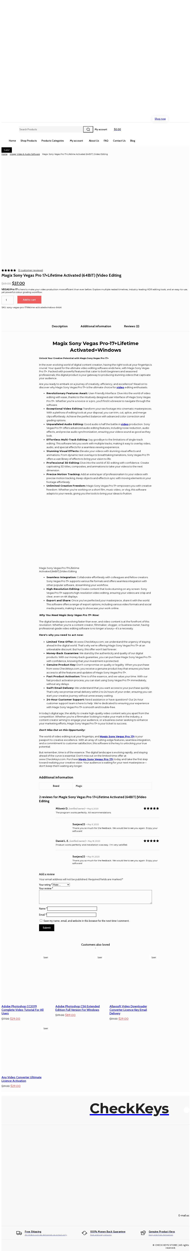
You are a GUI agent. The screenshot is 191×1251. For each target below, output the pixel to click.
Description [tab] (60, 326)
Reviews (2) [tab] (131, 326)
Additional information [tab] (96, 326)
